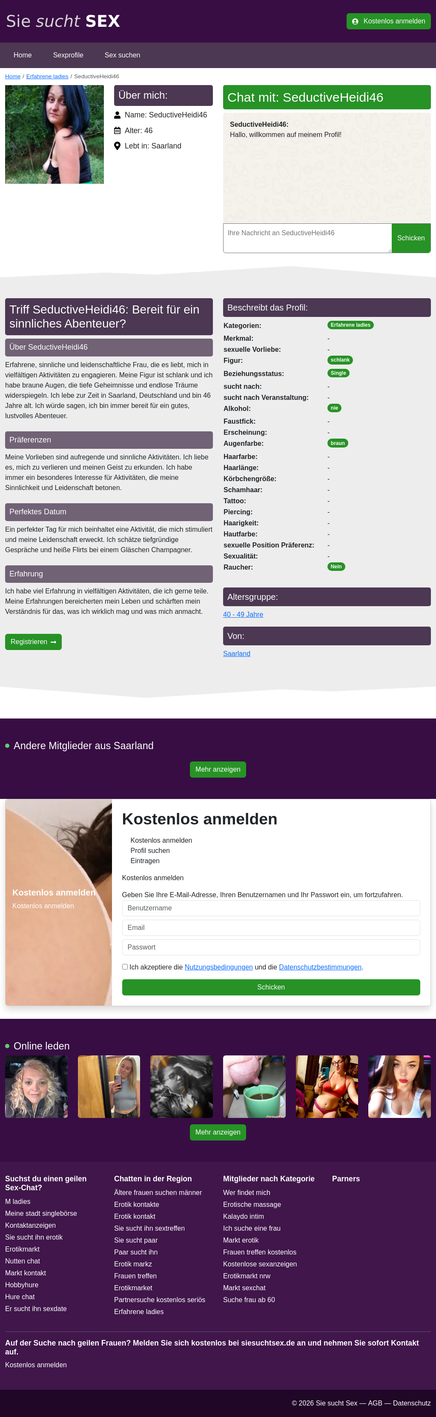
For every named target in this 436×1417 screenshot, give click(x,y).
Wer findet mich (246, 1192)
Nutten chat (22, 1261)
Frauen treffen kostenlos (259, 1252)
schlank (340, 360)
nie (334, 408)
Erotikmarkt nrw (246, 1276)
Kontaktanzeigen (30, 1225)
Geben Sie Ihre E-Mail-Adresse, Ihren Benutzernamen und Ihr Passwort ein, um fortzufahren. (271, 903)
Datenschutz (412, 1403)
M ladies (18, 1201)
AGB (375, 1403)
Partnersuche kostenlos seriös (159, 1299)
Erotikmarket (133, 1288)
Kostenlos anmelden (388, 21)
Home (23, 55)
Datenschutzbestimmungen (320, 967)
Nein (336, 567)
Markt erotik (241, 1240)
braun (338, 443)
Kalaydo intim (243, 1216)
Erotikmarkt (22, 1249)
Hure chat (19, 1296)
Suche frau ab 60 (249, 1299)
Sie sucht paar (136, 1240)
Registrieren (33, 641)
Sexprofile (68, 55)
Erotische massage (252, 1204)
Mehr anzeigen (218, 769)
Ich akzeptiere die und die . (243, 967)
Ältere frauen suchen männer (158, 1192)
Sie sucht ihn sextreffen (149, 1228)
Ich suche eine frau (252, 1228)
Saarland (236, 653)
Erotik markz (133, 1264)
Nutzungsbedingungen (219, 967)
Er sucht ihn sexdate (36, 1308)
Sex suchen (123, 55)
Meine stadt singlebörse (41, 1213)
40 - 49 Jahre (243, 614)
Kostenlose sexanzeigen (260, 1264)
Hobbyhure (21, 1285)
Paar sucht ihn (136, 1252)
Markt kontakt (25, 1273)
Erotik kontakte (136, 1204)
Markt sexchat (244, 1288)
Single (338, 373)
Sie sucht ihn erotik (34, 1237)
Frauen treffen (135, 1276)
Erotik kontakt (134, 1216)
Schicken (411, 238)
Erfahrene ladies (47, 76)
